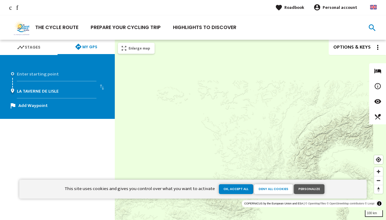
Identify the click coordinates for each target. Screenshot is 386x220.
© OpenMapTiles (315, 203)
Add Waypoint (33, 105)
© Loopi (369, 203)
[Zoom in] (378, 171)
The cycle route (56, 27)
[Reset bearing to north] (378, 189)
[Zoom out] (378, 180)
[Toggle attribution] (379, 203)
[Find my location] (378, 159)
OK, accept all (236, 189)
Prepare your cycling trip (126, 27)
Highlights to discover (204, 27)
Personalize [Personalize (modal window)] (309, 189)
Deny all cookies (273, 189)
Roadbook (294, 7)
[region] (250, 130)
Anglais (373, 7)
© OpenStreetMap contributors (345, 203)
